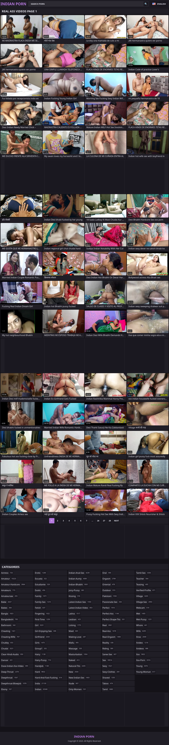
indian (41, 689)
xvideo (142, 643)
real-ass (109, 631)
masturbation (78, 654)
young (142, 666)
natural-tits (77, 666)
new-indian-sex (79, 678)
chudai (7, 649)
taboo (108, 683)
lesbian (75, 619)
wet (141, 614)
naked (74, 660)
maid (74, 631)
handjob (42, 666)
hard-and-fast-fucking (49, 678)
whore (142, 625)
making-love (77, 637)
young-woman (146, 672)
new (74, 672)
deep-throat (10, 672)
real (107, 625)
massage (75, 649)
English (161, 4)
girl (39, 625)
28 (110, 520)
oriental (109, 584)
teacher (142, 579)
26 (98, 520)
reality (108, 643)
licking (75, 625)
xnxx (141, 637)
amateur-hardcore (13, 584)
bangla (7, 614)
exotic (40, 590)
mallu (74, 643)
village (142, 596)
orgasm (109, 579)
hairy (40, 654)
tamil (108, 689)
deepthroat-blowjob (14, 683)
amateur (9, 579)
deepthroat (9, 678)
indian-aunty (78, 579)
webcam (143, 608)
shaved (109, 678)
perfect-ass (110, 614)
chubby (7, 643)
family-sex (43, 602)
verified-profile (146, 590)
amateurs (8, 590)
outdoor (109, 590)
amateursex (9, 596)
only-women (78, 689)
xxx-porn (143, 660)
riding (108, 649)
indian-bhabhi (79, 584)
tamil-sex (143, 573)
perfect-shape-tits (113, 619)
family (41, 596)
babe (6, 602)
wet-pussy (144, 619)
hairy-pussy (43, 660)
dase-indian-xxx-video (15, 666)
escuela (41, 579)
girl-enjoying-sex (46, 631)
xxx (140, 654)
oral (107, 573)
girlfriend (42, 637)
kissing (75, 596)
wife (141, 631)
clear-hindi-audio (12, 654)
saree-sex (109, 654)
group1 (41, 649)
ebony (6, 689)
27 (104, 520)
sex (107, 660)
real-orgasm (111, 637)
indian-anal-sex (79, 573)
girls (40, 643)
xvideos (142, 649)
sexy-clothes (111, 672)
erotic (40, 573)
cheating (8, 631)
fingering (42, 614)
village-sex (144, 602)
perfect (108, 608)
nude (74, 683)
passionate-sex (112, 602)
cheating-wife (10, 637)
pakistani (109, 596)
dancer (7, 660)
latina (75, 614)
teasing (142, 584)
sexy (107, 666)
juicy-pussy (76, 590)
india (41, 683)
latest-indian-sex (80, 602)
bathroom (8, 625)
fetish (40, 608)
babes (6, 608)
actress (7, 573)
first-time (43, 619)
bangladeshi (9, 619)
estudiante (43, 584)
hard (40, 672)
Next (116, 520)
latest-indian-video (81, 608)
